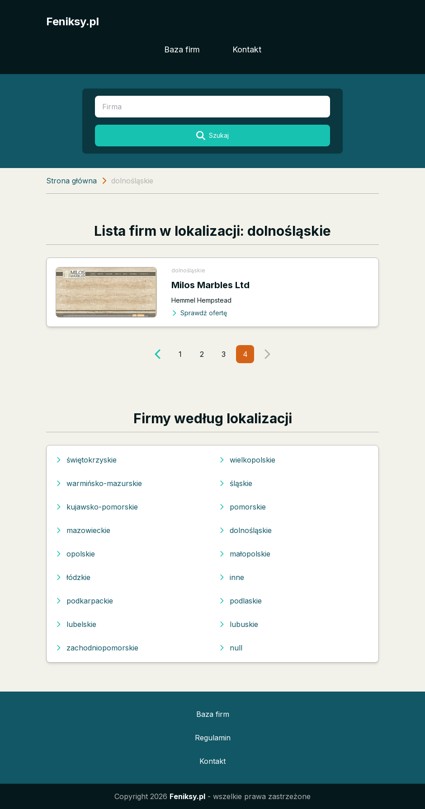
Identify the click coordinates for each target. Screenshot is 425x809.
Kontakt (246, 49)
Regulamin (213, 737)
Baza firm (182, 49)
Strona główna (71, 180)
